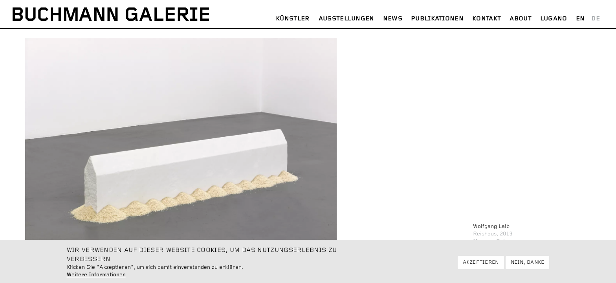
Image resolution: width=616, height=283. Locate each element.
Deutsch (595, 19)
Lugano (553, 18)
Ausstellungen (346, 18)
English (580, 19)
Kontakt (486, 18)
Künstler (293, 18)
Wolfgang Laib (491, 226)
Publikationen (437, 18)
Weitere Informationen (96, 276)
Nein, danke (527, 264)
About (521, 18)
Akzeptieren (481, 264)
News (392, 18)
